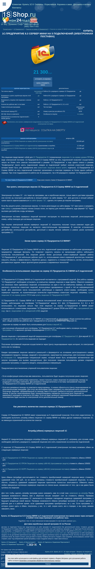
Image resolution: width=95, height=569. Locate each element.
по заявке (80, 114)
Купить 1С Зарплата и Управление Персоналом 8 (54, 542)
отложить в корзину (43, 79)
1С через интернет (70, 552)
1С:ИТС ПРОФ (51, 330)
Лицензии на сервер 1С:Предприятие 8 (37, 29)
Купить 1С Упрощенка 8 (9, 542)
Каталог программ (77, 554)
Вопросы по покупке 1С (84, 552)
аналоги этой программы (28, 138)
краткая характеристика (22, 88)
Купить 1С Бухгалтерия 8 (27, 542)
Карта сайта (88, 554)
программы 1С (8, 330)
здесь (74, 521)
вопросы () (70, 138)
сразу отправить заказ (42, 84)
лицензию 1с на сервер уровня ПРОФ (77, 157)
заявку (7, 208)
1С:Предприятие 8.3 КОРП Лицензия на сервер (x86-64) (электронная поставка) (37, 469)
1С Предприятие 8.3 (41, 157)
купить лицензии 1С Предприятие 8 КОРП (52, 295)
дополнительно (64, 88)
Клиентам (16, 4)
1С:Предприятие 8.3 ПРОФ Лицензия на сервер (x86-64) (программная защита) (26, 148)
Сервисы (39, 4)
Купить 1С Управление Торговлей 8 (13, 544)
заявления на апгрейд (78, 493)
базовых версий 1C (54, 324)
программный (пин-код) (38, 92)
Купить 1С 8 (28, 4)
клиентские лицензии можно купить (52, 168)
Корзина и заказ (64, 4)
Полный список (7, 29)
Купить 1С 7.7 (58, 552)
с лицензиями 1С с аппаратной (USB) (25, 311)
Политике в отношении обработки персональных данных (39, 561)
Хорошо (48, 564)
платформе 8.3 (9, 358)
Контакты (16, 8)
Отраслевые (50, 4)
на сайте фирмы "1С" (37, 200)
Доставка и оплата (82, 4)
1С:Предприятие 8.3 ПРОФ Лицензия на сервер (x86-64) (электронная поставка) (27, 141)
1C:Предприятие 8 (19, 29)
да (38, 95)
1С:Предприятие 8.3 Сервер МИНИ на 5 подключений (18, 145)
